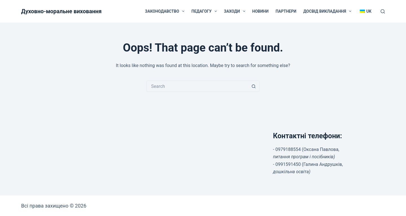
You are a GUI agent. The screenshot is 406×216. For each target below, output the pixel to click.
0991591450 (288, 164)
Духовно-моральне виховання (61, 11)
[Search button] (253, 86)
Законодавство (166, 11)
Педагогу (205, 11)
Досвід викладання (328, 11)
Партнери (285, 11)
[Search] (383, 11)
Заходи (235, 11)
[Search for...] (197, 86)
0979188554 (288, 149)
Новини (260, 11)
